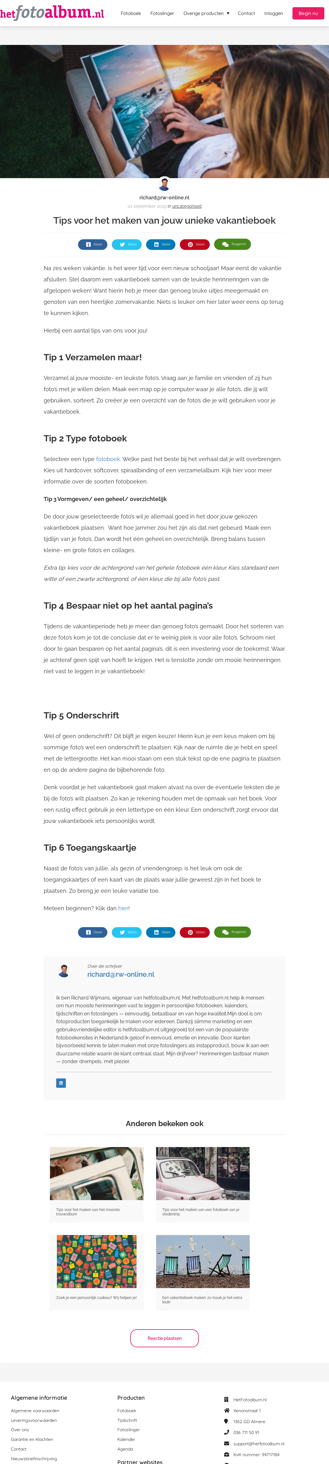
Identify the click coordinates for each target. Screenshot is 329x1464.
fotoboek (108, 459)
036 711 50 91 (246, 1432)
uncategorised (187, 206)
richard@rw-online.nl (164, 198)
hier (123, 908)
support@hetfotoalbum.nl (258, 1444)
